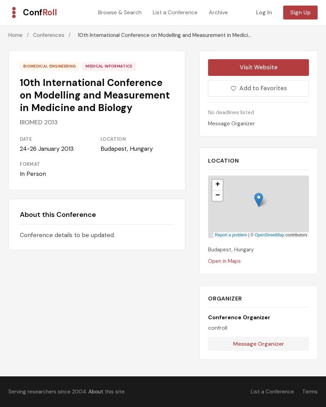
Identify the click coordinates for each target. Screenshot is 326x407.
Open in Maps (224, 261)
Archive (218, 12)
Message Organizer (231, 123)
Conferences (48, 35)
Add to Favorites (258, 88)
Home (15, 35)
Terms (310, 391)
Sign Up (300, 12)
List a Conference (175, 12)
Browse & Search (120, 12)
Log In (264, 12)
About (95, 391)
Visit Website (259, 67)
